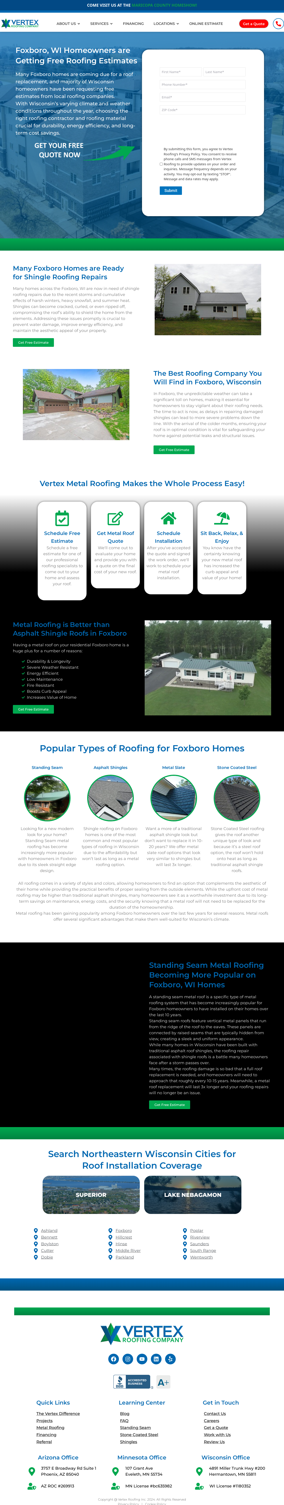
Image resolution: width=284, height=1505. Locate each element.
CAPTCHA (168, 120)
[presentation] (193, 133)
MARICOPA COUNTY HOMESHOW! (164, 5)
